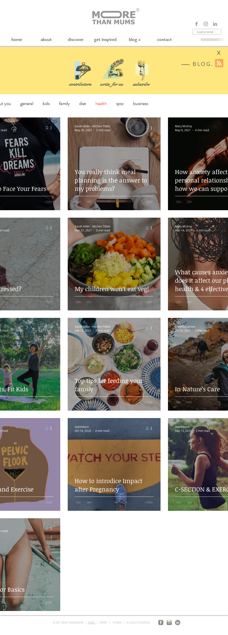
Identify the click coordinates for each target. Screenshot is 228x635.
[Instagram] (206, 24)
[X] (218, 53)
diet (82, 103)
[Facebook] (196, 24)
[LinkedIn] (177, 622)
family (64, 103)
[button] (207, 32)
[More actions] (52, 128)
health (101, 103)
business (140, 103)
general (26, 103)
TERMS (91, 622)
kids (46, 103)
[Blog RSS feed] (219, 63)
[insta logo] (169, 622)
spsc (120, 103)
